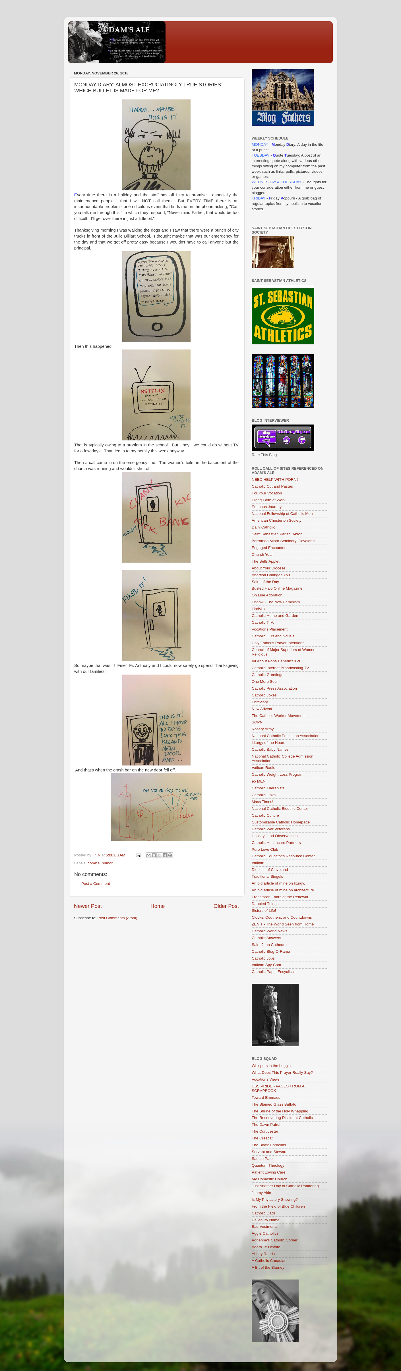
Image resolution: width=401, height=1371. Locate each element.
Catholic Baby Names (270, 749)
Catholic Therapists (268, 788)
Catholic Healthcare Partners (276, 843)
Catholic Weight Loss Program (277, 774)
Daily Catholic (263, 527)
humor (107, 863)
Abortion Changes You (271, 575)
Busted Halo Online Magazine (277, 588)
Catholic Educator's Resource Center (283, 856)
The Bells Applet (266, 561)
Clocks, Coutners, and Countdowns (282, 917)
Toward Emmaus (266, 1097)
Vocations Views (266, 1079)
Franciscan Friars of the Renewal (280, 897)
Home (157, 906)
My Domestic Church (269, 1179)
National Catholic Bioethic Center (280, 808)
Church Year (262, 554)
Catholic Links (264, 795)
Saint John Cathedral (270, 945)
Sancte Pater (263, 1158)
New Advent (262, 709)
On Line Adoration (267, 595)
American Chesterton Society (276, 520)
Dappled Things (265, 904)
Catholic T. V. (263, 622)
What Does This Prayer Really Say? (282, 1072)
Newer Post (88, 906)
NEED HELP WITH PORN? (275, 479)
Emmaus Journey (267, 507)
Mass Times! (262, 802)
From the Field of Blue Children (278, 1206)
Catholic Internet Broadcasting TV (280, 668)
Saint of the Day (265, 582)
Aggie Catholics (265, 1233)
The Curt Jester (265, 1131)
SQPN (257, 722)
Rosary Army (263, 729)
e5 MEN (259, 781)
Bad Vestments (265, 1226)
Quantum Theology (268, 1165)
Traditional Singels (267, 876)
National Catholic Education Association (285, 736)
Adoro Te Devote (266, 1247)
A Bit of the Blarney (268, 1267)
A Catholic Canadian (269, 1260)
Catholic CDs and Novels (273, 636)
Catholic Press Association (274, 688)
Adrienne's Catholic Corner (274, 1240)
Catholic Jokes (264, 695)
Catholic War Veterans (271, 829)
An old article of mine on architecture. (283, 890)
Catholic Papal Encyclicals (274, 972)
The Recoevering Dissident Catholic (282, 1118)
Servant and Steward (270, 1152)
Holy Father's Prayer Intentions (278, 643)
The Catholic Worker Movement (279, 715)
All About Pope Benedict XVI (276, 661)
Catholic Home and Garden (275, 615)
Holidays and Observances (274, 836)
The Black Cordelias (269, 1145)
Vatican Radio (263, 767)
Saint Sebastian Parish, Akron (277, 534)
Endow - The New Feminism (276, 602)
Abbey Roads (263, 1254)
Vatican (258, 863)
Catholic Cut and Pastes (272, 486)
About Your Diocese (269, 568)
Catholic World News (269, 931)
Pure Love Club (265, 849)
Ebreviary (260, 702)
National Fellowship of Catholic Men (282, 513)
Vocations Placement (270, 629)
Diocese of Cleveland (270, 869)
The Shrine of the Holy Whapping (280, 1111)
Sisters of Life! (264, 910)
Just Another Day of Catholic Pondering (285, 1186)
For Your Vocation (267, 493)
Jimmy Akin (261, 1193)
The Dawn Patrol (266, 1124)
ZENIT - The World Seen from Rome (283, 924)
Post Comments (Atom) (117, 918)
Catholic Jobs (263, 958)
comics (94, 863)
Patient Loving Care (269, 1172)
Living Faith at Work (269, 500)
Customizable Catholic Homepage (281, 822)
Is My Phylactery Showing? (275, 1199)
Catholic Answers (266, 938)
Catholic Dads (264, 1213)
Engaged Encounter (269, 548)
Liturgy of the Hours (268, 742)
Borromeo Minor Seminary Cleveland (283, 541)
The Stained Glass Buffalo (274, 1104)
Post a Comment (95, 883)
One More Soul (265, 681)
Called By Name (266, 1220)
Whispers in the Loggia (271, 1066)
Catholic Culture (265, 815)
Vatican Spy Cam (266, 965)
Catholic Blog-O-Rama (271, 951)
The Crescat (262, 1138)
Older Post (226, 906)
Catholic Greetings (267, 675)
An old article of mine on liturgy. (278, 883)
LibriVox (258, 609)
